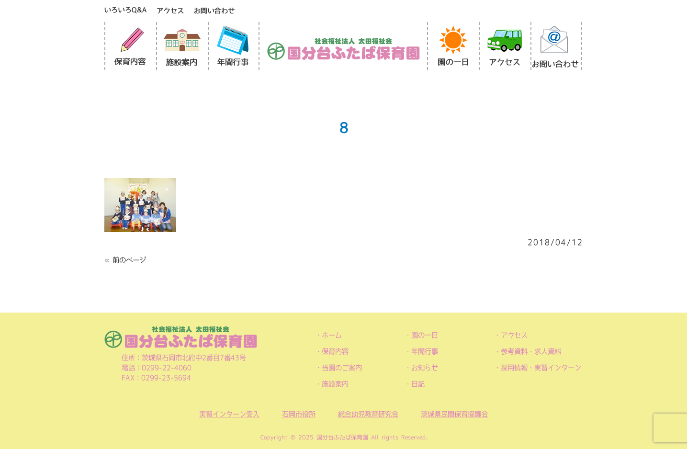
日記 (418, 384)
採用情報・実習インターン (541, 367)
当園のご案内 (342, 367)
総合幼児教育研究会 (368, 414)
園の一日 (424, 335)
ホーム (332, 335)
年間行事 (424, 351)
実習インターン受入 (229, 414)
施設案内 (335, 384)
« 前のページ (125, 260)
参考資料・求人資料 (531, 351)
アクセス (514, 335)
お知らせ (424, 367)
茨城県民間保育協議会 (454, 414)
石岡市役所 (298, 414)
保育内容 (335, 351)
